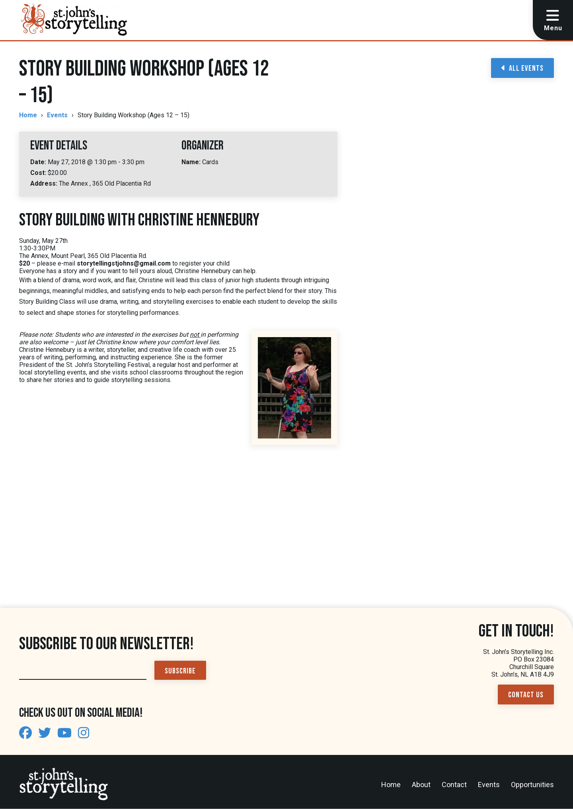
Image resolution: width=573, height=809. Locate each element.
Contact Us (526, 695)
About (421, 784)
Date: (39, 162)
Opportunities (532, 784)
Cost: (39, 173)
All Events (522, 68)
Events (57, 115)
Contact (454, 784)
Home (28, 115)
